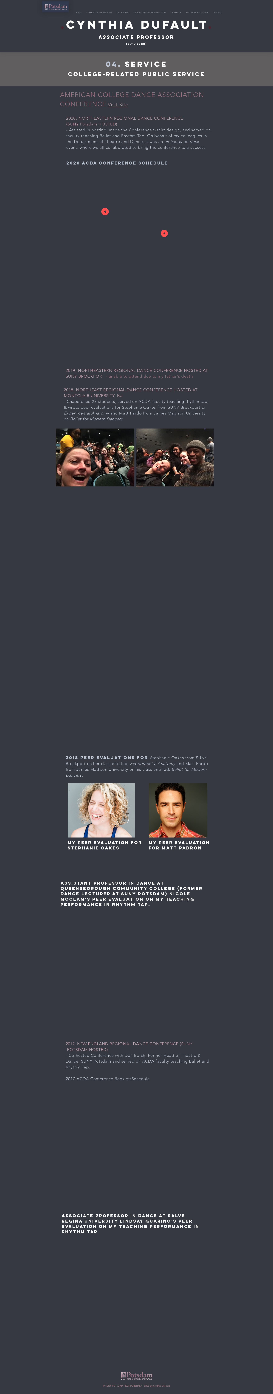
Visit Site (118, 105)
